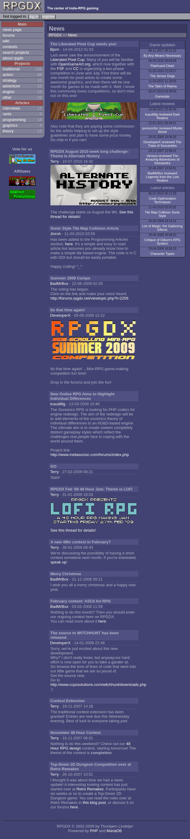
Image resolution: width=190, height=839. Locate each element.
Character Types (162, 253)
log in (33, 16)
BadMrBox (59, 283)
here (69, 244)
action (8, 74)
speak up (58, 562)
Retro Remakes (90, 789)
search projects (16, 52)
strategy (10, 80)
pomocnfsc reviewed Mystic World (162, 130)
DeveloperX (60, 315)
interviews (11, 108)
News (72, 35)
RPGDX (55, 35)
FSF (61, 68)
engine (8, 91)
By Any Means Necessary (162, 55)
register (48, 16)
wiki (6, 41)
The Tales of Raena (162, 86)
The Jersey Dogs (162, 76)
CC (76, 68)
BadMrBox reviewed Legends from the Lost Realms (162, 176)
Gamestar (162, 96)
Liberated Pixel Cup (67, 59)
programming (14, 119)
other (7, 97)
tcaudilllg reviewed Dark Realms (162, 116)
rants (7, 114)
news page (12, 29)
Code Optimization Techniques (162, 200)
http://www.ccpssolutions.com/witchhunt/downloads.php (98, 684)
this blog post (94, 802)
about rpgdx (13, 58)
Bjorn (54, 49)
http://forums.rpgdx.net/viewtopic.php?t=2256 (89, 298)
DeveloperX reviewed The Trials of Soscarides (162, 143)
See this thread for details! (73, 530)
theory (8, 131)
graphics (10, 125)
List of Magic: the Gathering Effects (162, 227)
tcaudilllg (57, 404)
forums (9, 35)
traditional (11, 69)
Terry (54, 161)
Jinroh (55, 233)
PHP (94, 830)
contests (10, 46)
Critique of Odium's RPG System (162, 241)
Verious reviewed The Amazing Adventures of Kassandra (162, 159)
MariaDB (114, 830)
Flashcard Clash (162, 66)
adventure (11, 86)
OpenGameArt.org (74, 64)
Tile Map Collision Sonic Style (162, 214)
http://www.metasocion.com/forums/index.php (89, 454)
